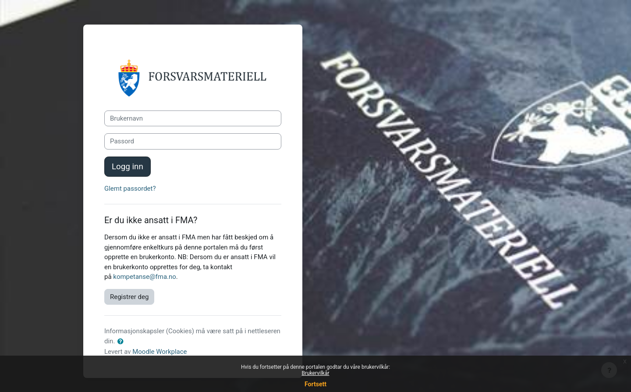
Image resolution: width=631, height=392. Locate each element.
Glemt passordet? (130, 188)
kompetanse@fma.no (144, 277)
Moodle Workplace (159, 352)
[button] (122, 341)
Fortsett (315, 384)
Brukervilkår (316, 373)
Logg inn (127, 166)
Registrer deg (129, 297)
